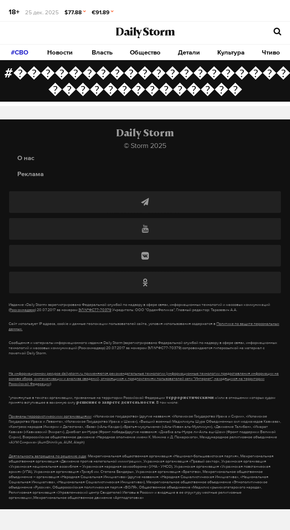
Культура (231, 52)
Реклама (30, 173)
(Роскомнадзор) (22, 310)
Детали (189, 52)
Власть (102, 52)
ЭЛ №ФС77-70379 (94, 310)
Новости (60, 52)
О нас (25, 157)
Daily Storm (145, 33)
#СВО (19, 52)
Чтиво (271, 52)
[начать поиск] (277, 32)
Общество (145, 52)
